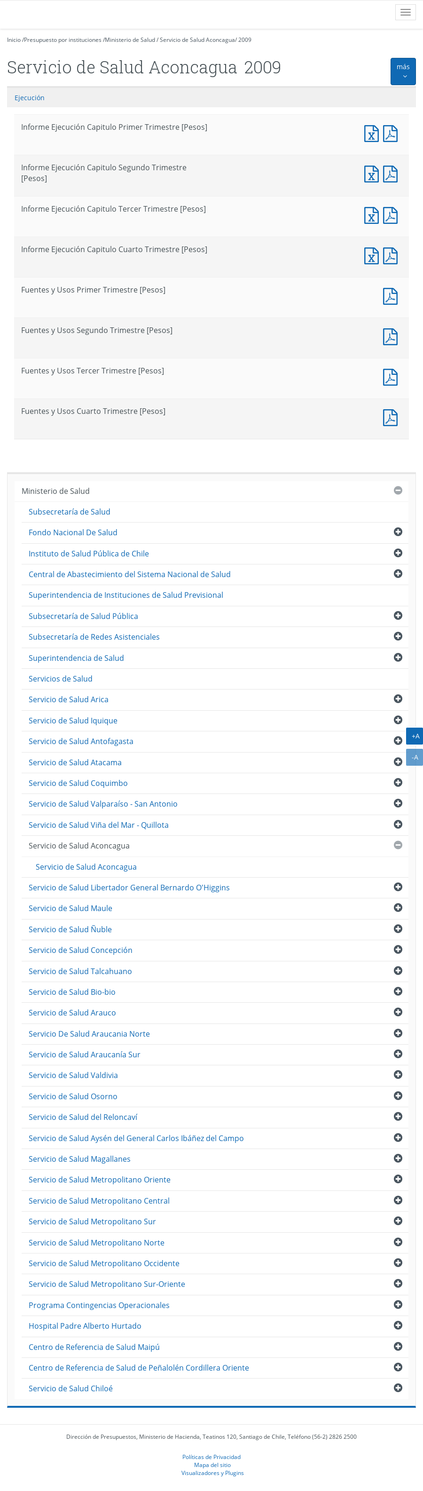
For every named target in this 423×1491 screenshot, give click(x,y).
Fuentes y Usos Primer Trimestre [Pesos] (392, 295)
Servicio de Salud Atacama (75, 762)
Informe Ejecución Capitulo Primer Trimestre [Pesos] (373, 132)
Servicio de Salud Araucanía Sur (85, 1054)
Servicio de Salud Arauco (72, 1012)
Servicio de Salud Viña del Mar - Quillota (99, 825)
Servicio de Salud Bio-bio (72, 992)
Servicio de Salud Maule (70, 908)
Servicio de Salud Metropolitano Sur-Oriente (107, 1284)
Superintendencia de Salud (76, 658)
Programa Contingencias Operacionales (99, 1305)
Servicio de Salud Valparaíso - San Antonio (103, 804)
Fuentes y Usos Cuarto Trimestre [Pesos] (392, 416)
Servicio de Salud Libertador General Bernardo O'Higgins (129, 887)
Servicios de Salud (61, 679)
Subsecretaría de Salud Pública (83, 616)
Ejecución (30, 97)
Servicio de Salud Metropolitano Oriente (100, 1179)
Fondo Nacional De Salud (73, 532)
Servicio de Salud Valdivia (73, 1075)
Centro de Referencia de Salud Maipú (94, 1347)
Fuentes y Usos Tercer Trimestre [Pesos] (392, 376)
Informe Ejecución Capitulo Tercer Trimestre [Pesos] (373, 214)
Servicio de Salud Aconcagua (197, 40)
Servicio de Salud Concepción (81, 950)
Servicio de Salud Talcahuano (80, 971)
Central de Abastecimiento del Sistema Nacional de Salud (130, 574)
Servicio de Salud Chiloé (71, 1388)
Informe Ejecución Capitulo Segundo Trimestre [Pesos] (373, 172)
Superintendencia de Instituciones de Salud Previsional (126, 595)
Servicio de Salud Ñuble (70, 929)
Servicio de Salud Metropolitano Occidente (104, 1263)
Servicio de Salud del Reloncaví (83, 1117)
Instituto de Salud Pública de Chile (89, 553)
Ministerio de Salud (130, 40)
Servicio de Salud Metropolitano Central (99, 1201)
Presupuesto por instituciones (63, 40)
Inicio (14, 40)
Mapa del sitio (212, 1464)
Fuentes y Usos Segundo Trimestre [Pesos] (392, 335)
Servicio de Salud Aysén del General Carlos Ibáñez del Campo (136, 1138)
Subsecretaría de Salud (69, 512)
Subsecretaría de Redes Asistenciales (94, 637)
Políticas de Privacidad (211, 1456)
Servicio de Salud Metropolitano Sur (92, 1221)
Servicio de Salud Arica (69, 699)
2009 (244, 40)
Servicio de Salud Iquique (73, 720)
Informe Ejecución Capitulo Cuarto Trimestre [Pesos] (373, 254)
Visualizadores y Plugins (212, 1472)
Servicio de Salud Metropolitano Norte (96, 1242)
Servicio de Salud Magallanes (80, 1159)
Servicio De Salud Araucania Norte (89, 1034)
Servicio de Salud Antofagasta (81, 741)
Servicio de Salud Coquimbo (78, 783)
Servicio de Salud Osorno (73, 1096)
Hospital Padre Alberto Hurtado (85, 1326)
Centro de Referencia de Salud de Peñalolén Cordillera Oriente (139, 1368)
